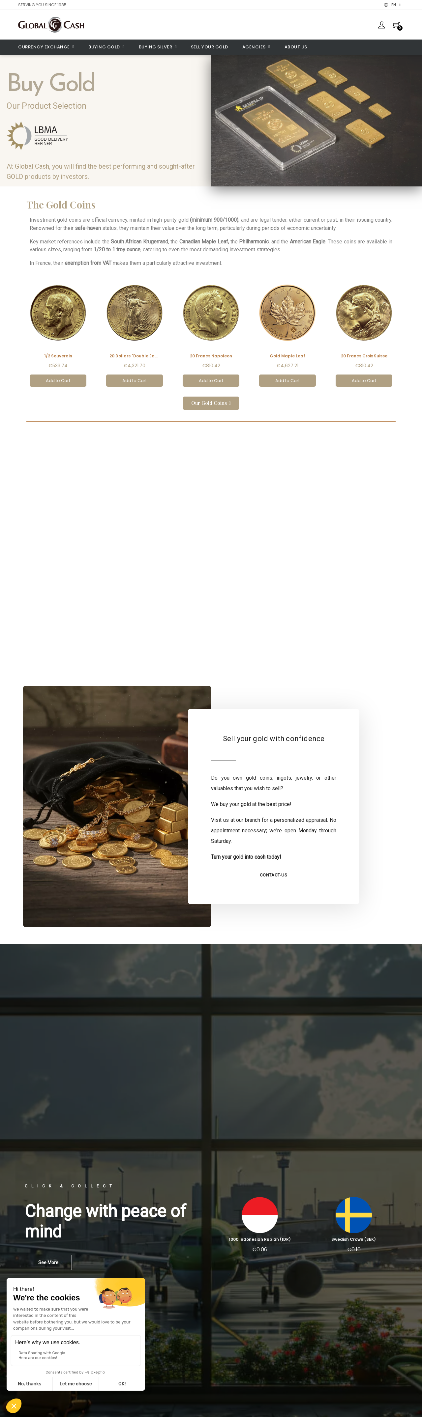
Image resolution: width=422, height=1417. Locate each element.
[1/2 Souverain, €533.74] (58, 332)
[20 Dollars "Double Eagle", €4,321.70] (134, 332)
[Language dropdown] (392, 5)
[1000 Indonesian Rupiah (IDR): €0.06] (259, 1227)
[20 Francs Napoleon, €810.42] (211, 332)
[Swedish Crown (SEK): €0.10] (353, 1227)
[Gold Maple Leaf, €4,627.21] (287, 332)
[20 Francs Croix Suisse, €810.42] (364, 332)
